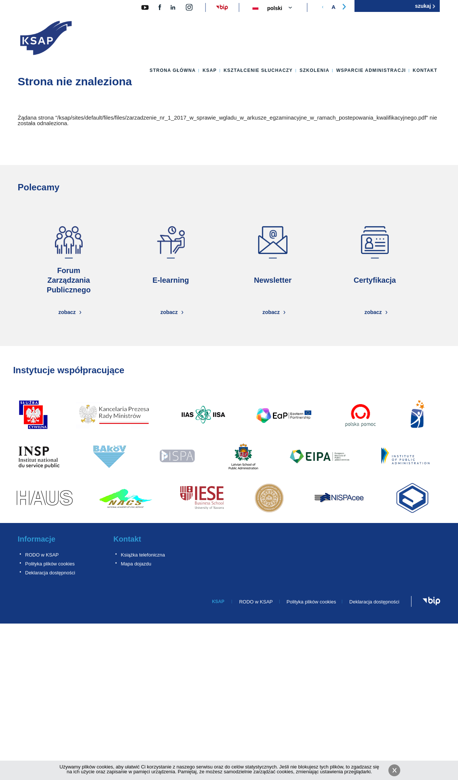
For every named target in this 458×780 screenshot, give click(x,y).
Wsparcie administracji (371, 70)
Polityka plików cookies (50, 564)
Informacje (36, 539)
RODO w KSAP (42, 555)
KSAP (210, 70)
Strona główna (173, 70)
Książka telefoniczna (143, 555)
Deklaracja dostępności (50, 573)
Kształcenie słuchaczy (258, 70)
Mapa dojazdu (136, 564)
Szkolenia (314, 70)
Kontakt (425, 70)
